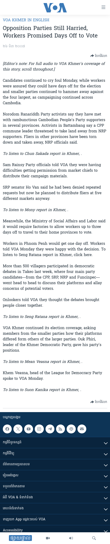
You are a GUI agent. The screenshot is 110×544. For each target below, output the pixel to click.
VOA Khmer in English (26, 20)
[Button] (98, 56)
